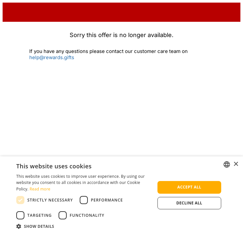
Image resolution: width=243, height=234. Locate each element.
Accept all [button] (189, 187)
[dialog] (121, 195)
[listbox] (226, 164)
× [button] (235, 164)
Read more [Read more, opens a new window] (40, 189)
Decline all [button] (189, 203)
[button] (83, 226)
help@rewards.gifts (51, 57)
